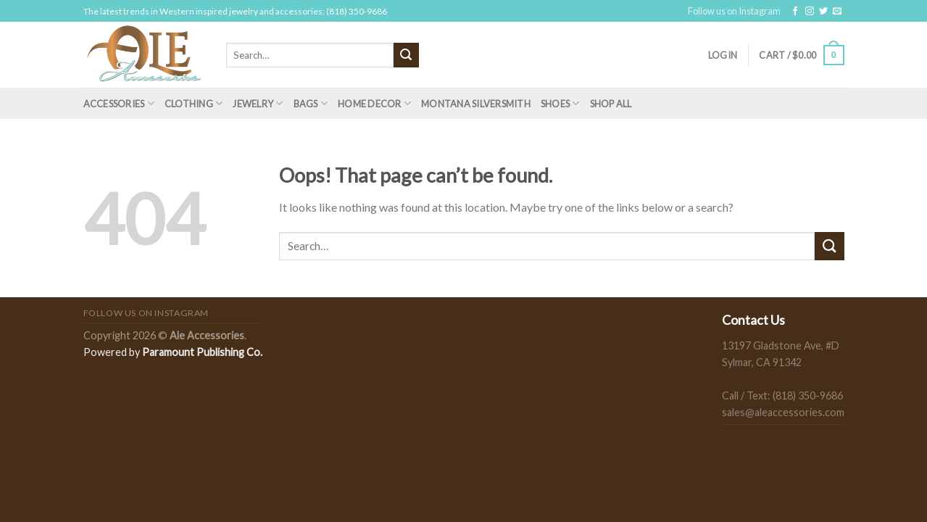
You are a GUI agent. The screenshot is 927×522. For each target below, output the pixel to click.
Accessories (118, 103)
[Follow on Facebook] (795, 12)
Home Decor (374, 103)
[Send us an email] (837, 12)
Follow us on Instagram (734, 11)
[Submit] (406, 55)
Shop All (611, 103)
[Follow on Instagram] (809, 12)
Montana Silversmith (476, 103)
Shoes (560, 103)
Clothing (194, 103)
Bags (311, 103)
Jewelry (258, 103)
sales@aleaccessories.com (783, 412)
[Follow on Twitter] (823, 12)
